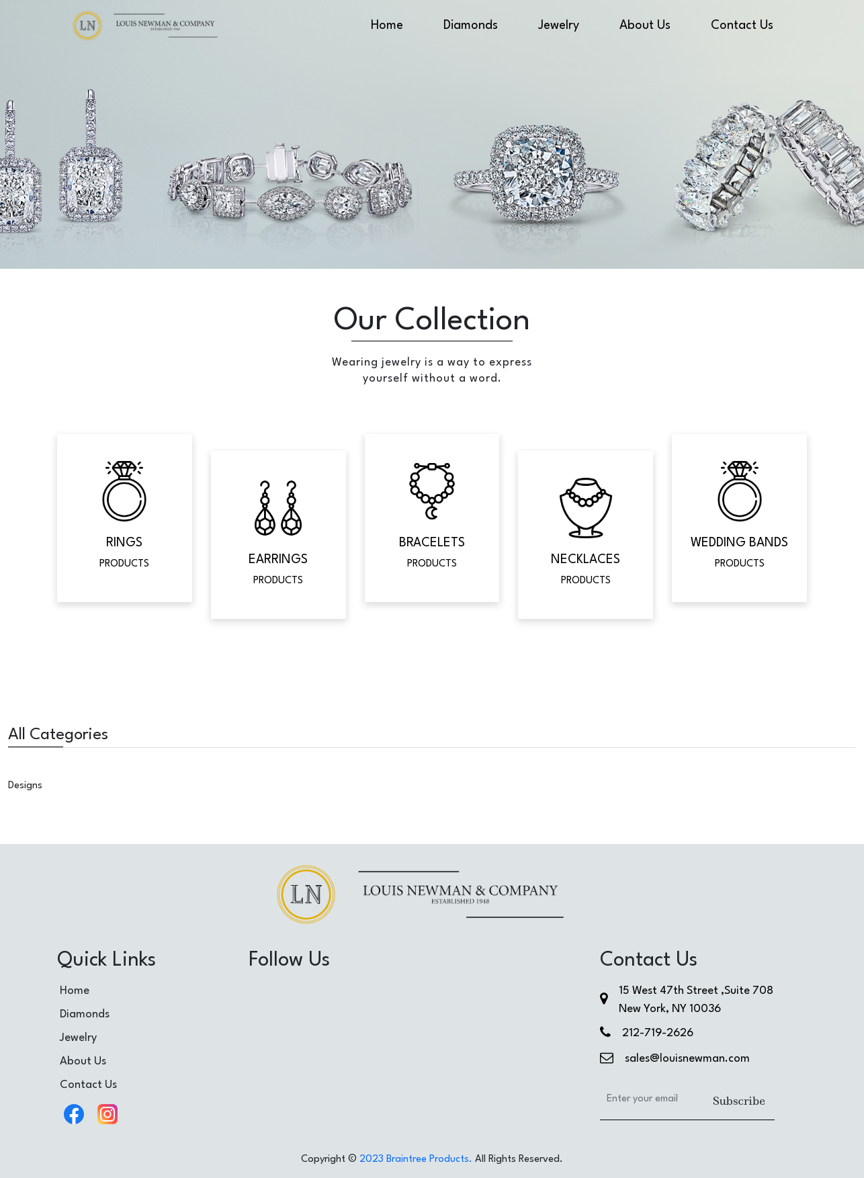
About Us (645, 25)
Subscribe (739, 1100)
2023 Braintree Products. (415, 1159)
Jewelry (558, 25)
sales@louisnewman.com (687, 1058)
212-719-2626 (657, 1033)
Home (387, 25)
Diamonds (470, 25)
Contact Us (742, 25)
